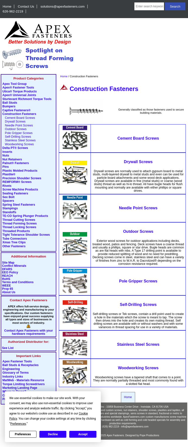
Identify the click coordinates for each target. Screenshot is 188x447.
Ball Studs (9, 103)
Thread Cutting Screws (18, 220)
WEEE (6, 285)
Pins (5, 167)
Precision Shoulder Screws (21, 178)
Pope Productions (149, 435)
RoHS (6, 279)
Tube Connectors (14, 238)
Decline (53, 434)
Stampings (10, 208)
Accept (83, 434)
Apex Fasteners (115, 435)
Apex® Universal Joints (19, 95)
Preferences (23, 434)
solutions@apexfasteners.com (63, 6)
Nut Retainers (12, 159)
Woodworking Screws (18, 144)
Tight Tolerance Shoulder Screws (26, 235)
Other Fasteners (13, 246)
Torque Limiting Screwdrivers (23, 384)
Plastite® (8, 174)
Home (7, 6)
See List (7, 348)
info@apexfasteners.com (135, 426)
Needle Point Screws (17, 125)
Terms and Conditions (18, 282)
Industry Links (12, 376)
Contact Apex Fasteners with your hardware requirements (28, 332)
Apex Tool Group (14, 84)
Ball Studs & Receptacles (20, 365)
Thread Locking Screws (19, 227)
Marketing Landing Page (19, 388)
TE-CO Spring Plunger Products (25, 216)
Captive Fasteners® (16, 110)
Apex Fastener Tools (17, 361)
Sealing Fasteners (15, 193)
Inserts (7, 152)
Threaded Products (16, 231)
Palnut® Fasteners (15, 163)
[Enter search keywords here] (149, 6)
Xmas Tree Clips (14, 242)
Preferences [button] (18, 423)
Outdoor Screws (14, 129)
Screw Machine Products (20, 189)
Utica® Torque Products (19, 91)
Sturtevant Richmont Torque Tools (27, 99)
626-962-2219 (13, 11)
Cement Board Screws (18, 118)
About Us (8, 292)
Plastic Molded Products (19, 170)
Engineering (11, 369)
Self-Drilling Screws (16, 136)
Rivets (7, 186)
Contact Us (26, 6)
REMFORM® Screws (17, 182)
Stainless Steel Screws (19, 140)
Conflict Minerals (14, 266)
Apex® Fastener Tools (18, 87)
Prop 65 (7, 289)
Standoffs (9, 212)
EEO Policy (10, 272)
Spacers (8, 201)
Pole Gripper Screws (17, 133)
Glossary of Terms (15, 373)
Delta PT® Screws (15, 148)
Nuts (5, 155)
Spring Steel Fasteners (18, 204)
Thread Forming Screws (19, 223)
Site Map (8, 262)
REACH (7, 276)
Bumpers (8, 106)
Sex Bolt (8, 197)
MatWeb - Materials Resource (23, 380)
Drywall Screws (13, 121)
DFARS (7, 269)
